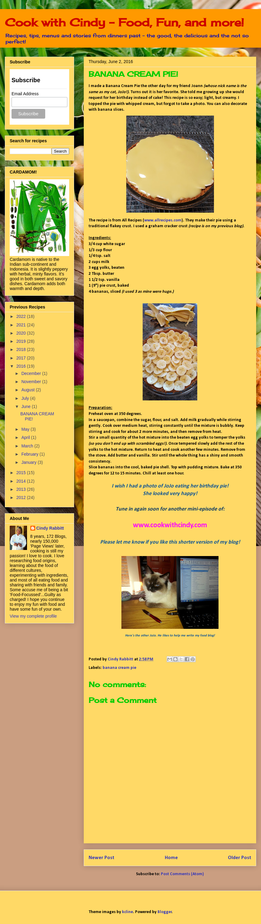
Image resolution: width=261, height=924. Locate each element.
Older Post (239, 857)
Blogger (165, 912)
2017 (21, 358)
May (25, 429)
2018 (21, 349)
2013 (21, 489)
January (29, 462)
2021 (21, 324)
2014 (21, 481)
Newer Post (101, 857)
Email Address (25, 93)
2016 (21, 366)
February (30, 454)
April (26, 437)
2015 (21, 472)
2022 (21, 316)
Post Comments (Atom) (182, 874)
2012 (21, 497)
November (31, 381)
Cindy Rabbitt (50, 528)
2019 (21, 341)
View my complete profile (33, 616)
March (27, 445)
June (26, 406)
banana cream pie (119, 668)
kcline (127, 912)
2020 (21, 333)
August (28, 389)
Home (171, 857)
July (25, 398)
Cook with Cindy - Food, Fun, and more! (124, 22)
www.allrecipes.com (162, 220)
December (31, 373)
